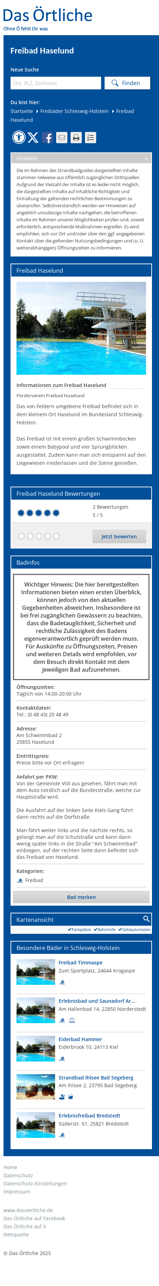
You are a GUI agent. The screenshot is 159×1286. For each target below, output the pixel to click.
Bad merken (81, 897)
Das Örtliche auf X (25, 1226)
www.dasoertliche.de (28, 1210)
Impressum (17, 1191)
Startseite (22, 111)
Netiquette (16, 1234)
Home (10, 1167)
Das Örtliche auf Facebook (34, 1218)
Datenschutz (18, 1175)
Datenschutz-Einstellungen (35, 1183)
